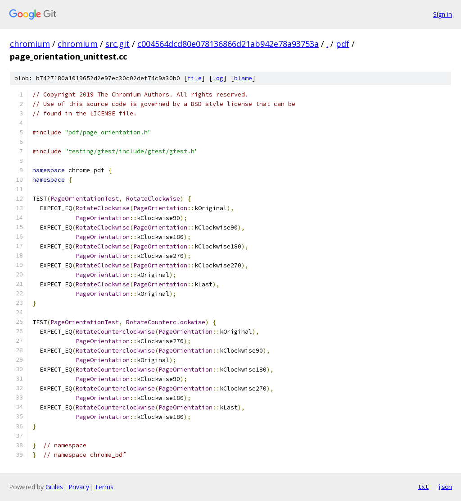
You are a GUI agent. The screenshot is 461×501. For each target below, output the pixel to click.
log (217, 78)
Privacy (78, 487)
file (194, 78)
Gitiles (54, 487)
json (445, 487)
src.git (117, 43)
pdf (342, 43)
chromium (30, 43)
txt (423, 487)
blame (243, 78)
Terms (104, 487)
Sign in (442, 14)
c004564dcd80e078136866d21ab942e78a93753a (228, 43)
